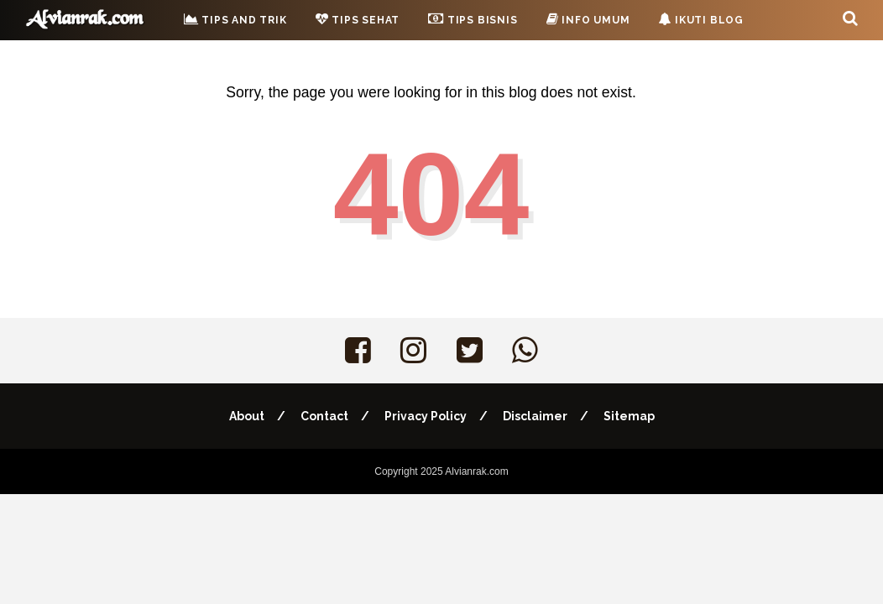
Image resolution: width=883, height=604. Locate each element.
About (246, 416)
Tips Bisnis (472, 18)
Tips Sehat (358, 19)
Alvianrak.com (476, 471)
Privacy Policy (425, 416)
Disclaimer (535, 416)
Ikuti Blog (701, 19)
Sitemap (629, 416)
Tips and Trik (235, 19)
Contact (324, 416)
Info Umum (588, 19)
